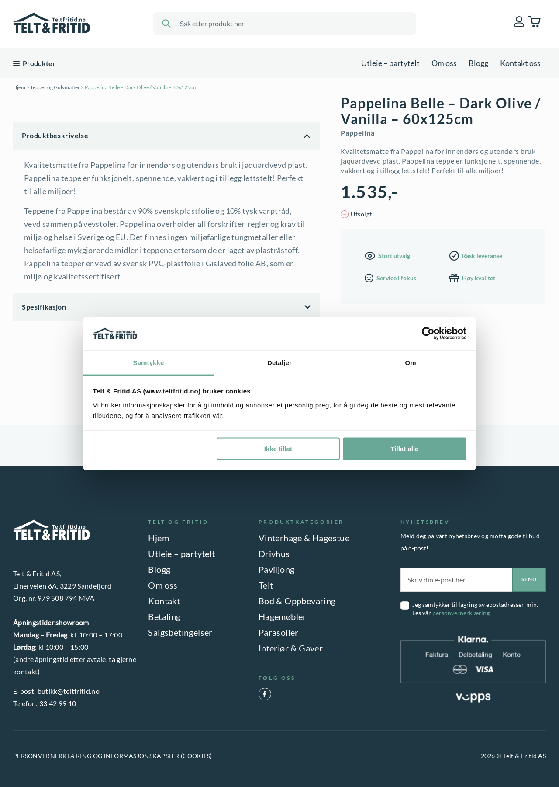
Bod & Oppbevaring (297, 600)
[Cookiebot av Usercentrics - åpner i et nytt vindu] (428, 333)
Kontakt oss (520, 63)
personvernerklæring (461, 612)
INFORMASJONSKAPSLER (141, 755)
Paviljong (277, 569)
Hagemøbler (283, 616)
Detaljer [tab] (279, 362)
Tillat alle (404, 449)
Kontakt (164, 600)
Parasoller (279, 632)
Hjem (19, 87)
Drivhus (274, 553)
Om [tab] (410, 362)
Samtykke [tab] (148, 362)
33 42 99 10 (57, 703)
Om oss (444, 63)
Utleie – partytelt (390, 63)
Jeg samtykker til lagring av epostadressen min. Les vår (475, 608)
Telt (266, 585)
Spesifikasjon (44, 307)
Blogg (478, 63)
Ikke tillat (278, 449)
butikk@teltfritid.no (69, 691)
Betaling (164, 616)
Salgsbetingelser (180, 632)
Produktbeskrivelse (55, 135)
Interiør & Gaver (291, 648)
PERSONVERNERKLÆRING (52, 755)
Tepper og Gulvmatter (55, 87)
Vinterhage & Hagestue (304, 538)
